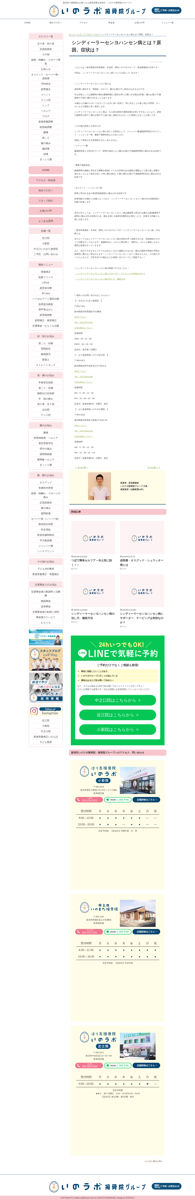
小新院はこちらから (115, 729)
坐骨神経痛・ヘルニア (46, 439)
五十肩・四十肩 (45, 43)
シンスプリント (45, 552)
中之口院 (46, 732)
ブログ (76, 569)
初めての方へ (55, 22)
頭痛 (45, 154)
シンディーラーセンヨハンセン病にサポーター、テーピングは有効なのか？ (141, 618)
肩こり (45, 137)
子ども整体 (46, 743)
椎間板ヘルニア (45, 461)
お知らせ (46, 69)
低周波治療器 (45, 305)
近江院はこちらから (115, 715)
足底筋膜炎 (46, 49)
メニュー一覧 (167, 22)
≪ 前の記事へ (81, 467)
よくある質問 (45, 222)
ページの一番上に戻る (153, 1161)
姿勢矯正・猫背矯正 (46, 322)
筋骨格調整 (46, 127)
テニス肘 (46, 100)
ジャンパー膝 (45, 547)
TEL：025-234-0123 (83, 431)
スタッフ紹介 (45, 201)
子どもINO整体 (46, 570)
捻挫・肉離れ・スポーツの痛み (45, 496)
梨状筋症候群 (45, 525)
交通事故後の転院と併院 (45, 613)
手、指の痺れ (45, 400)
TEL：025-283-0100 (83, 376)
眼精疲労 (46, 355)
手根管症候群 (45, 384)
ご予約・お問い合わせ (46, 255)
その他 (45, 54)
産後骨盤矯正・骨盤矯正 (45, 575)
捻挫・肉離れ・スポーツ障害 (45, 61)
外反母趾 (46, 531)
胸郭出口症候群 (45, 395)
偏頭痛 (45, 148)
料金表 (111, 22)
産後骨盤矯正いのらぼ (46, 738)
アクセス (83, 22)
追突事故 (46, 608)
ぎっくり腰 (46, 159)
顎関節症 (46, 350)
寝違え (45, 361)
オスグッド (46, 484)
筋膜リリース (45, 278)
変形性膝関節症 (45, 536)
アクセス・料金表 (46, 180)
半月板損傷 (46, 542)
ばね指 (45, 411)
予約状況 (46, 83)
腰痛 (45, 132)
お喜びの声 (139, 22)
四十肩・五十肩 (45, 405)
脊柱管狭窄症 (45, 444)
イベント (46, 94)
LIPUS (45, 284)
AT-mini (46, 295)
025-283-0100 (89, 1065)
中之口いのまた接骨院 (46, 250)
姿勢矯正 (46, 89)
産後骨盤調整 (45, 121)
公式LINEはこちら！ (83, 328)
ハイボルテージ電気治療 (45, 300)
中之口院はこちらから (115, 700)
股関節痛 (46, 515)
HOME (28, 22)
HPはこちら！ (80, 317)
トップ (45, 105)
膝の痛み (46, 143)
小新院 (45, 245)
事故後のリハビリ (46, 618)
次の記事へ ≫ (154, 467)
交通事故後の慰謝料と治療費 (45, 595)
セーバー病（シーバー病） (45, 520)
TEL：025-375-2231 (83, 322)
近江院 (45, 239)
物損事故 (46, 602)
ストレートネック (46, 366)
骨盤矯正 (46, 273)
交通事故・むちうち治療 (45, 327)
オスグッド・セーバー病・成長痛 (45, 76)
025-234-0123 (89, 799)
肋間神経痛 (46, 455)
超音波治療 (46, 289)
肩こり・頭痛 (45, 344)
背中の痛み (46, 450)
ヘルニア (46, 110)
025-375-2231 (89, 931)
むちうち (46, 624)
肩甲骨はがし (45, 311)
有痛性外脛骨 (45, 489)
